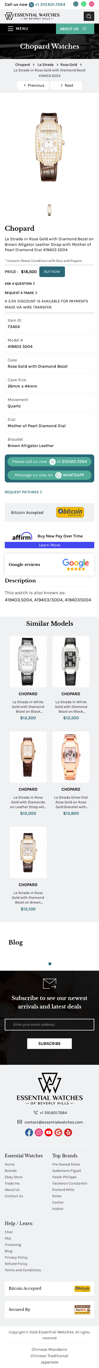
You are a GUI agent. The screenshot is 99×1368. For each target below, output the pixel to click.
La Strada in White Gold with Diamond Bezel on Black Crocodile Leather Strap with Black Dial (70, 707)
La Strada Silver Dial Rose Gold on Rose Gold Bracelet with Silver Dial (71, 802)
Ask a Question (20, 284)
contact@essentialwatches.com (50, 1122)
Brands (11, 1170)
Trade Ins (12, 1183)
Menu (22, 28)
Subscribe (49, 1043)
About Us (73, 28)
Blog (8, 1251)
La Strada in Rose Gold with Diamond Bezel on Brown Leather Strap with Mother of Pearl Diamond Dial (28, 898)
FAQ (8, 1238)
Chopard (28, 693)
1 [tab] (50, 963)
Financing (13, 1244)
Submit (89, 16)
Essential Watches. (56, 1331)
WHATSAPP (49, 475)
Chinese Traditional (49, 1355)
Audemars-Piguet (66, 1170)
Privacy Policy (16, 1257)
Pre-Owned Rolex (66, 1164)
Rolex (57, 1196)
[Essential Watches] (32, 16)
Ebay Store (13, 1177)
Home (10, 1164)
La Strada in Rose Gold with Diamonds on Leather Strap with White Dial (28, 802)
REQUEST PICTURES (23, 492)
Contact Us (14, 1196)
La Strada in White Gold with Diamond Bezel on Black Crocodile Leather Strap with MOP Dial (28, 707)
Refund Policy (16, 1263)
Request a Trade (21, 293)
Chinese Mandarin (49, 1349)
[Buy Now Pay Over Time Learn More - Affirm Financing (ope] (49, 539)
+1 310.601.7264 (47, 4)
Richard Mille (63, 1189)
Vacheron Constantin (69, 1183)
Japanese (49, 1362)
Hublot (57, 1208)
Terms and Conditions (23, 1270)
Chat (9, 1232)
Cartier (58, 1202)
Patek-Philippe (64, 1177)
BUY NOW (52, 271)
